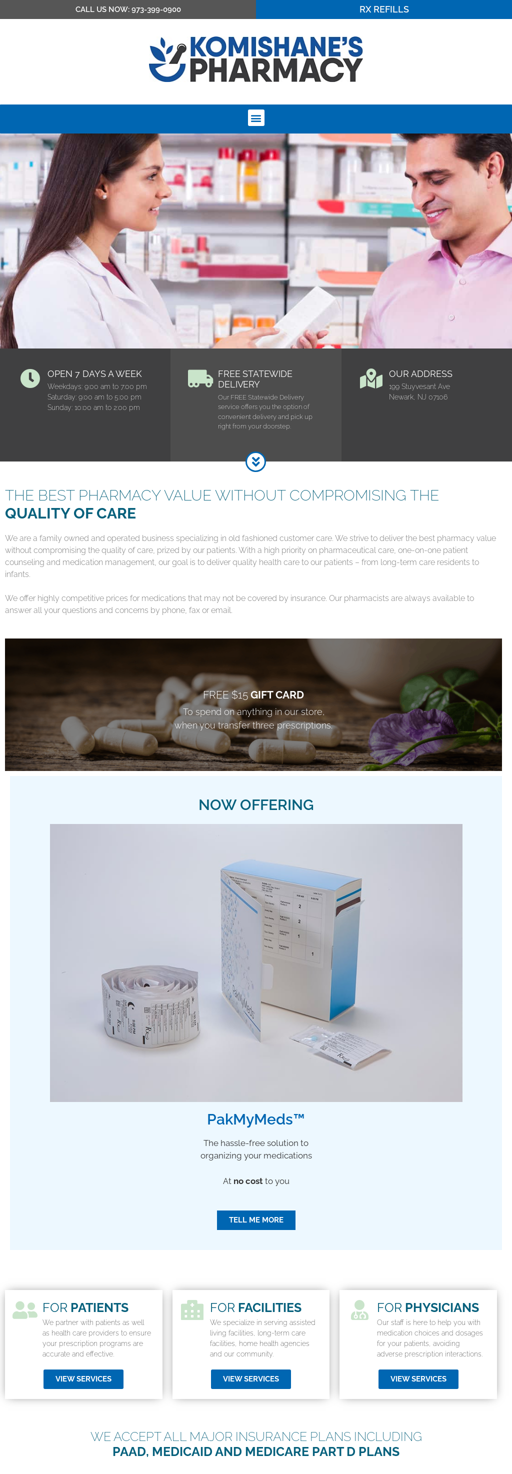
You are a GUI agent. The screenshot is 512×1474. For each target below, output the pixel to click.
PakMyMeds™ (256, 1152)
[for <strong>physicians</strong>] (360, 1343)
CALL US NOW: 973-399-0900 (128, 9)
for (428, 1340)
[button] (256, 118)
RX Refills (384, 9)
